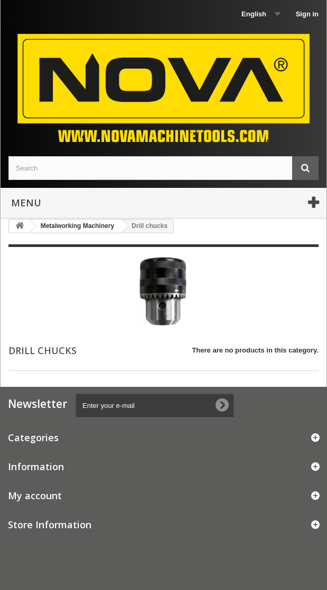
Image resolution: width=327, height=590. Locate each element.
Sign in (307, 14)
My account (35, 495)
